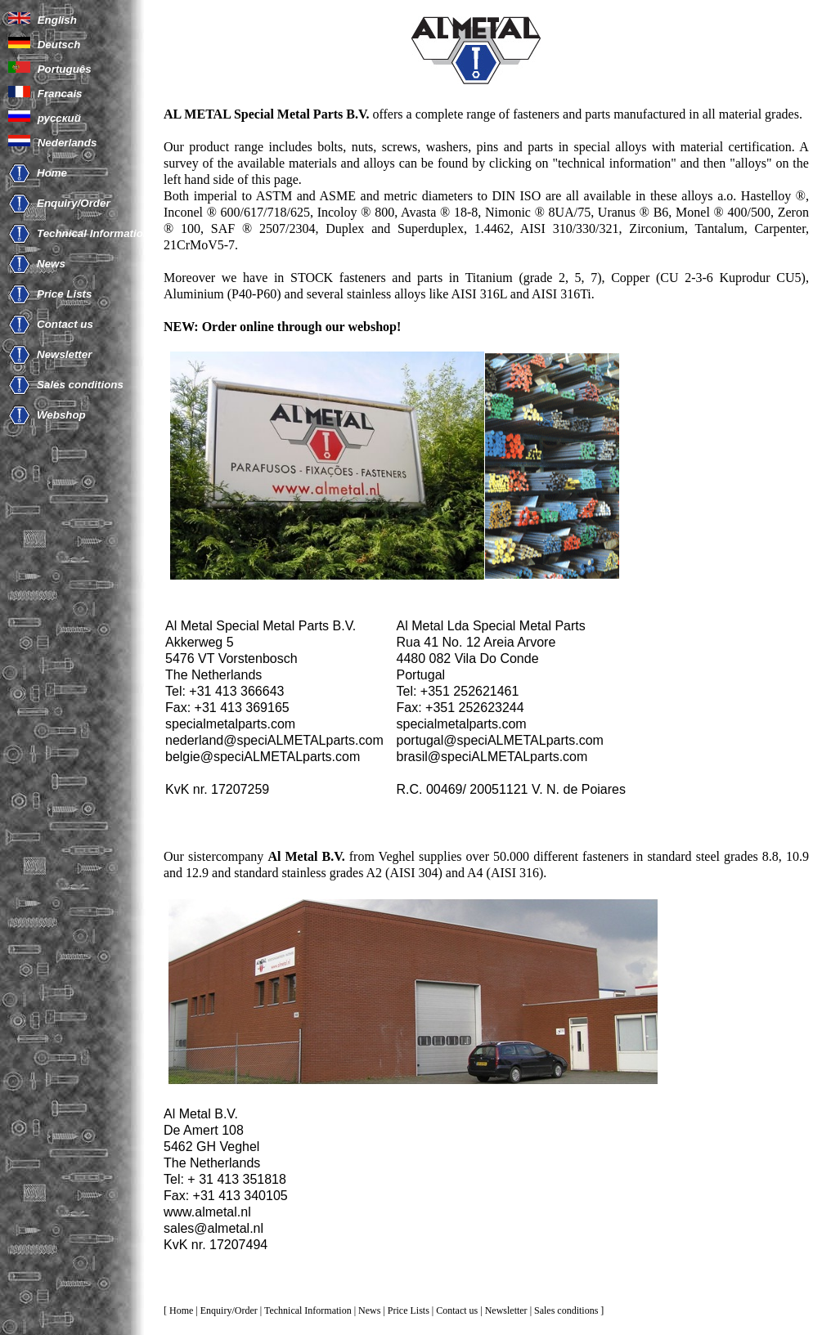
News (51, 264)
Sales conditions (80, 385)
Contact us (65, 324)
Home (52, 173)
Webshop (61, 415)
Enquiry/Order (73, 203)
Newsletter (64, 354)
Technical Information (93, 233)
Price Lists (64, 294)
